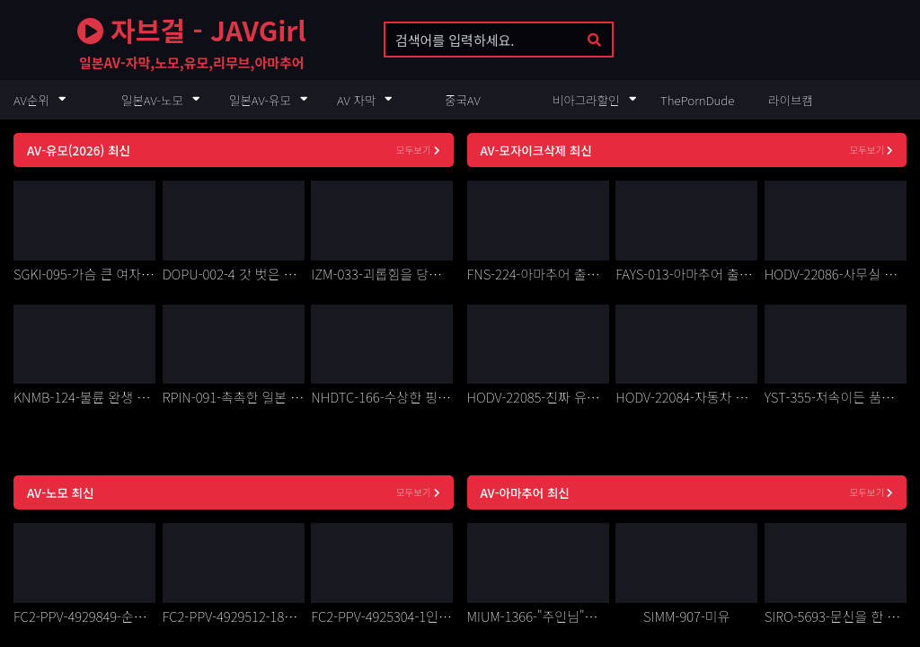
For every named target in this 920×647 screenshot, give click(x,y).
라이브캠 (790, 100)
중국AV (463, 100)
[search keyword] (482, 39)
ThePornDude (697, 100)
